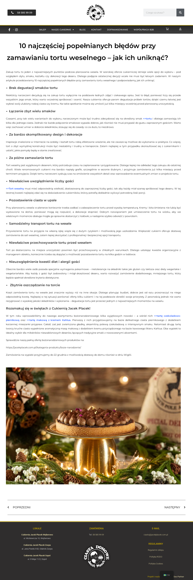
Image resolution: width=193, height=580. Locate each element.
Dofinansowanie (117, 29)
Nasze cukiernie (63, 29)
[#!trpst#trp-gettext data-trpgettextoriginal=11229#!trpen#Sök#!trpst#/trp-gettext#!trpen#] (180, 12)
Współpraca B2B (144, 29)
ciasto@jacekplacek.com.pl (156, 535)
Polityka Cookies (156, 563)
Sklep (42, 29)
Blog (82, 29)
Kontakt (96, 29)
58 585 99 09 (98, 535)
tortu (149, 118)
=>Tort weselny (15, 188)
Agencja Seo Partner (175, 576)
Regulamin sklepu (156, 550)
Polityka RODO (155, 557)
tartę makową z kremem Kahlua (50, 320)
